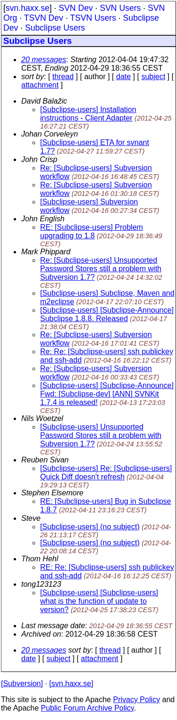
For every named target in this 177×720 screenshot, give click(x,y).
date (123, 77)
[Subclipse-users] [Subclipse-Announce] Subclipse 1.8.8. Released (107, 314)
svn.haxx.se (28, 8)
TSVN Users (93, 18)
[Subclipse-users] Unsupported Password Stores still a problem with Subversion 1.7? (100, 435)
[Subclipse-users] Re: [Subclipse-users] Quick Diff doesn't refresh (106, 472)
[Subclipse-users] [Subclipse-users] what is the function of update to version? (99, 601)
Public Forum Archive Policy (87, 708)
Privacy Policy (136, 700)
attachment (40, 85)
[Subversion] (22, 684)
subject (153, 77)
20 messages (43, 60)
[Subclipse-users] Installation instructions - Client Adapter (88, 113)
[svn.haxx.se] (71, 684)
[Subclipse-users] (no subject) (90, 527)
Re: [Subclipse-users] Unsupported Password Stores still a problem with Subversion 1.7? (100, 268)
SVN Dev (76, 8)
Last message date (53, 626)
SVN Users (120, 8)
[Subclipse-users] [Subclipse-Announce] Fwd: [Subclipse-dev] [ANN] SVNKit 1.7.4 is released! (107, 393)
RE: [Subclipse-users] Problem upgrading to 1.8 (91, 231)
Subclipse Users (55, 27)
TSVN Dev (43, 18)
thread (63, 77)
